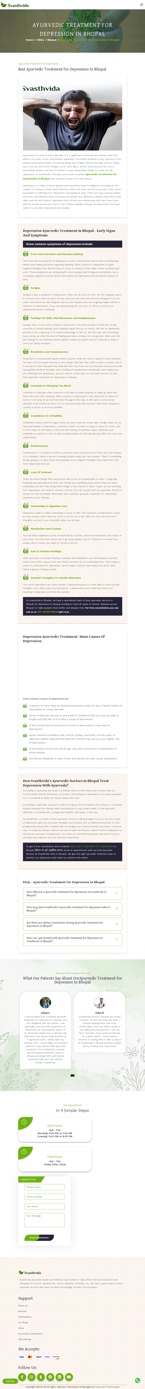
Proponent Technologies (107, 1387)
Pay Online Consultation (30, 1334)
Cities (40, 39)
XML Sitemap (24, 1339)
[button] (72, 1075)
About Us (22, 1305)
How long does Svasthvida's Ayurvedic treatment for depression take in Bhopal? (68, 909)
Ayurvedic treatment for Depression (91, 846)
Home (29, 39)
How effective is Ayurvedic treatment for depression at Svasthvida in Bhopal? (66, 893)
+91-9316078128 (47, 611)
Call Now (10, 1381)
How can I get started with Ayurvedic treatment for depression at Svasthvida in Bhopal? (65, 939)
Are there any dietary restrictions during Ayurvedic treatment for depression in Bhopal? (65, 924)
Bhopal (51, 39)
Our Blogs (23, 1322)
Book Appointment (39, 1238)
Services (22, 1311)
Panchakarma (24, 1317)
